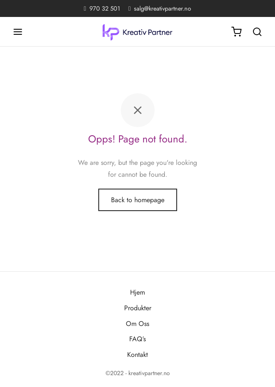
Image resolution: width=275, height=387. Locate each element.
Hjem (137, 292)
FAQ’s (137, 339)
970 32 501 (104, 8)
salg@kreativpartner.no (162, 8)
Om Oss (137, 324)
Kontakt (137, 354)
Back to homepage (137, 200)
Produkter (137, 308)
